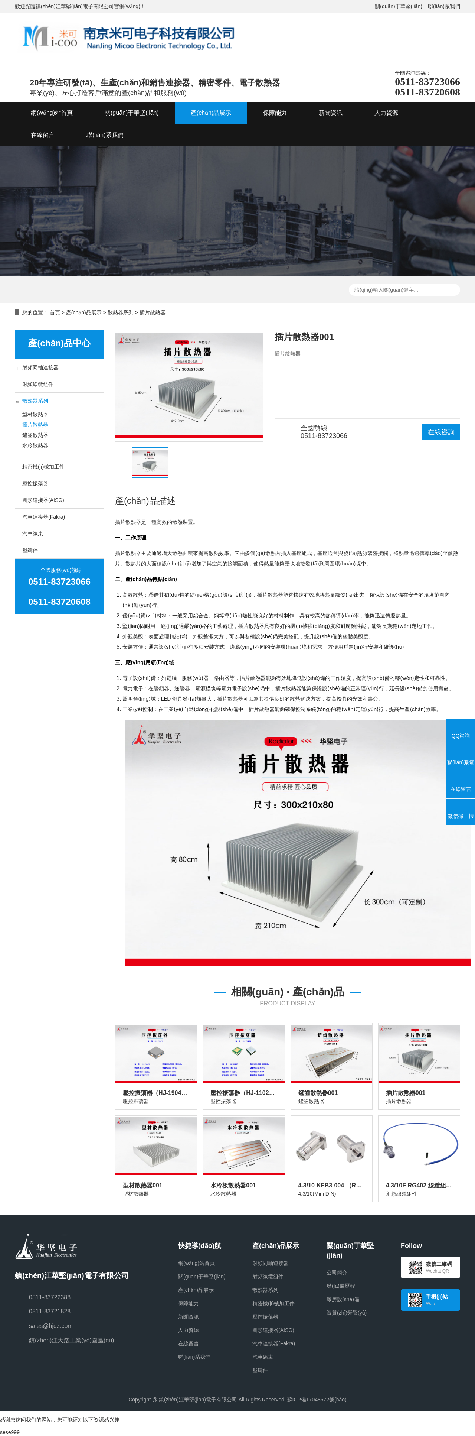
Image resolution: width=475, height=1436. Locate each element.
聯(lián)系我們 (444, 6)
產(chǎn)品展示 (84, 312)
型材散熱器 (35, 414)
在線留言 (188, 1343)
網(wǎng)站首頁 (196, 1263)
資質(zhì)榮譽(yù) (347, 1313)
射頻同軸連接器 (40, 367)
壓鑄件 (30, 550)
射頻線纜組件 (37, 384)
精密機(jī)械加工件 (43, 467)
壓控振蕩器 (35, 483)
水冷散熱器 (35, 445)
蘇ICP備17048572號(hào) (317, 1400)
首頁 (55, 312)
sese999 (10, 1432)
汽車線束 (32, 534)
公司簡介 (337, 1272)
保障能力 (188, 1303)
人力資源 (188, 1330)
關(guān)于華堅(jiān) (398, 6)
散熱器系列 (121, 312)
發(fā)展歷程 (341, 1286)
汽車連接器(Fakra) (43, 517)
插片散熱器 (153, 312)
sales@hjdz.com (51, 1326)
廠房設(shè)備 (343, 1299)
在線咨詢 (441, 432)
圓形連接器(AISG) (43, 500)
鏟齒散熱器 (35, 435)
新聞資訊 (188, 1317)
